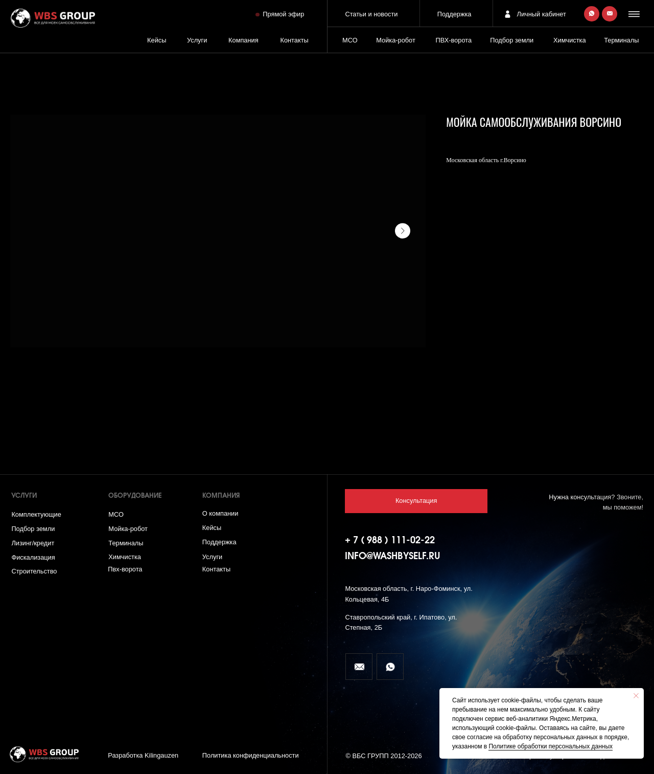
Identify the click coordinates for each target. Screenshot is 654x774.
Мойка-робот (395, 40)
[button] (635, 14)
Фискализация (33, 557)
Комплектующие (36, 514)
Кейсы (156, 40)
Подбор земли (33, 529)
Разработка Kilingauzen (143, 755)
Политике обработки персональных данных (550, 746)
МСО (350, 40)
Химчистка (569, 40)
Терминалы (621, 40)
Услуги (197, 40)
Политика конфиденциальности (250, 755)
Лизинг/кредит (32, 543)
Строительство (34, 571)
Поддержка (454, 14)
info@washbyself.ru (392, 556)
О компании (220, 513)
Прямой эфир (283, 14)
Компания (243, 40)
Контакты (294, 40)
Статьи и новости (371, 14)
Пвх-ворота (125, 569)
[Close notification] (636, 696)
